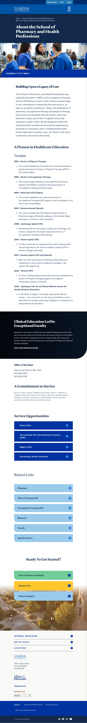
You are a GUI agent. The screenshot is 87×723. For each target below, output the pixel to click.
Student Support (26, 596)
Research (22, 518)
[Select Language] (22, 695)
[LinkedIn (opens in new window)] (59, 719)
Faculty (21, 528)
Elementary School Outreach (34, 456)
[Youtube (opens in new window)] (71, 719)
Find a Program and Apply (31, 575)
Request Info (52, 2)
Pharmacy (22, 488)
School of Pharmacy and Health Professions (38, 18)
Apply (69, 2)
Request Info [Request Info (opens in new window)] (25, 585)
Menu (69, 9)
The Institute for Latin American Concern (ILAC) (40, 436)
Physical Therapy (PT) (28, 498)
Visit (62, 2)
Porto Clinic (25, 425)
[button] (43, 636)
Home (18, 18)
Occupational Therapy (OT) (30, 508)
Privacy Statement (51, 704)
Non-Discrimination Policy (33, 704)
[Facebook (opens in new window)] (63, 719)
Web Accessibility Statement (25, 710)
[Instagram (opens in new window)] (67, 719)
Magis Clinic (26, 447)
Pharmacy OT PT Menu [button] (17, 73)
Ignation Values (25, 538)
